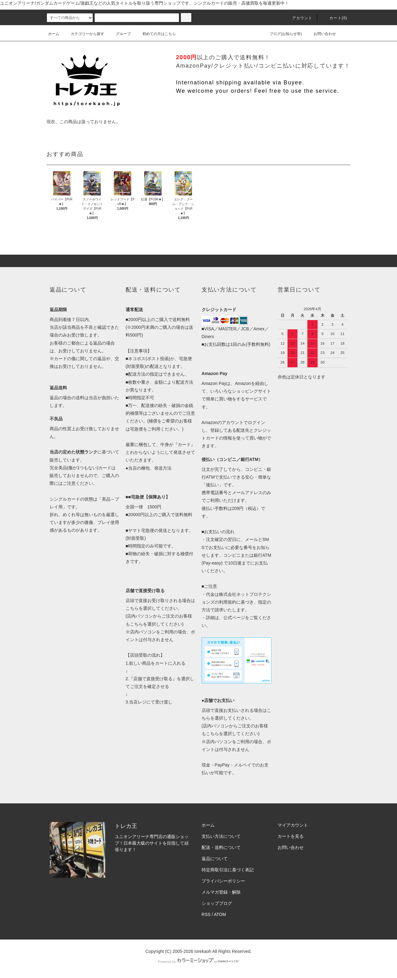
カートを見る (291, 836)
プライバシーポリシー (223, 880)
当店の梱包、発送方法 (150, 468)
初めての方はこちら (155, 34)
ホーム (53, 34)
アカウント (299, 18)
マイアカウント (293, 825)
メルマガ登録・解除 (221, 892)
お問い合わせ (321, 34)
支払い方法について (221, 836)
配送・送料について (221, 847)
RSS (206, 914)
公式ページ (234, 617)
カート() (334, 18)
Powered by (198, 961)
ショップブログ (217, 903)
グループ (120, 34)
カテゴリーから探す (83, 34)
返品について (215, 858)
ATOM (220, 914)
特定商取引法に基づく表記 (228, 869)
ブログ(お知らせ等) (282, 34)
